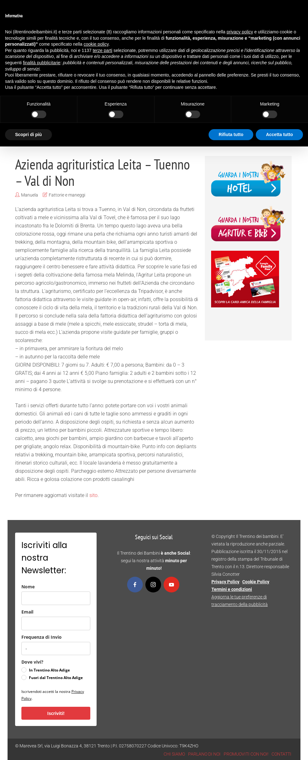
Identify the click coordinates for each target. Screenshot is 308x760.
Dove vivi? (32, 662)
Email (27, 612)
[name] (55, 598)
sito (93, 495)
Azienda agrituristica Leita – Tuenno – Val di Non (102, 172)
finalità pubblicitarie (41, 62)
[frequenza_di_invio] (55, 648)
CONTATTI (281, 754)
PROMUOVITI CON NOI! (246, 754)
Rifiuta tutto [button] (231, 134)
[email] (55, 623)
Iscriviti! (55, 713)
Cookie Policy (255, 581)
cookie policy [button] (96, 44)
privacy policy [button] (240, 31)
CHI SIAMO (174, 754)
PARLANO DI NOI (204, 754)
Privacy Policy (225, 581)
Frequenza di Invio (41, 637)
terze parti (102, 50)
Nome (28, 587)
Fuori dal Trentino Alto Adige (56, 677)
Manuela (29, 194)
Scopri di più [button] (28, 134)
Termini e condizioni (231, 589)
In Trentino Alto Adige (49, 670)
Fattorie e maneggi (67, 194)
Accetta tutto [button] (279, 134)
